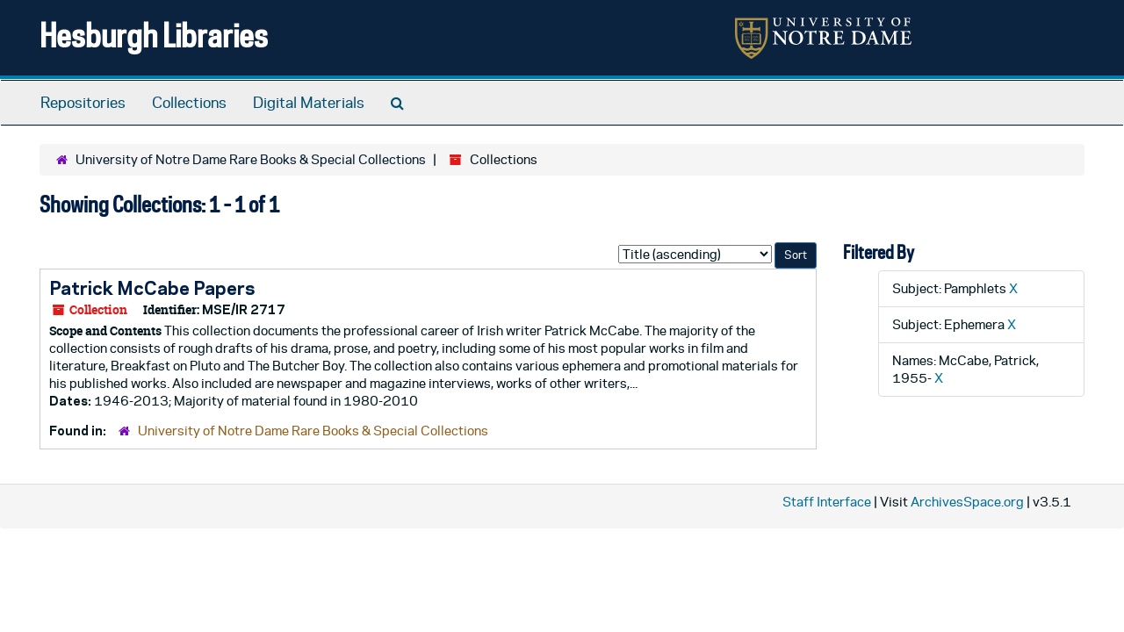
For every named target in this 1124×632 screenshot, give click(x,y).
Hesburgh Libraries (154, 34)
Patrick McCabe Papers (152, 287)
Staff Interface (826, 501)
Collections (189, 102)
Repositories (83, 102)
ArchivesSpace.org (967, 501)
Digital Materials (308, 102)
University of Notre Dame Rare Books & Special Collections (251, 159)
